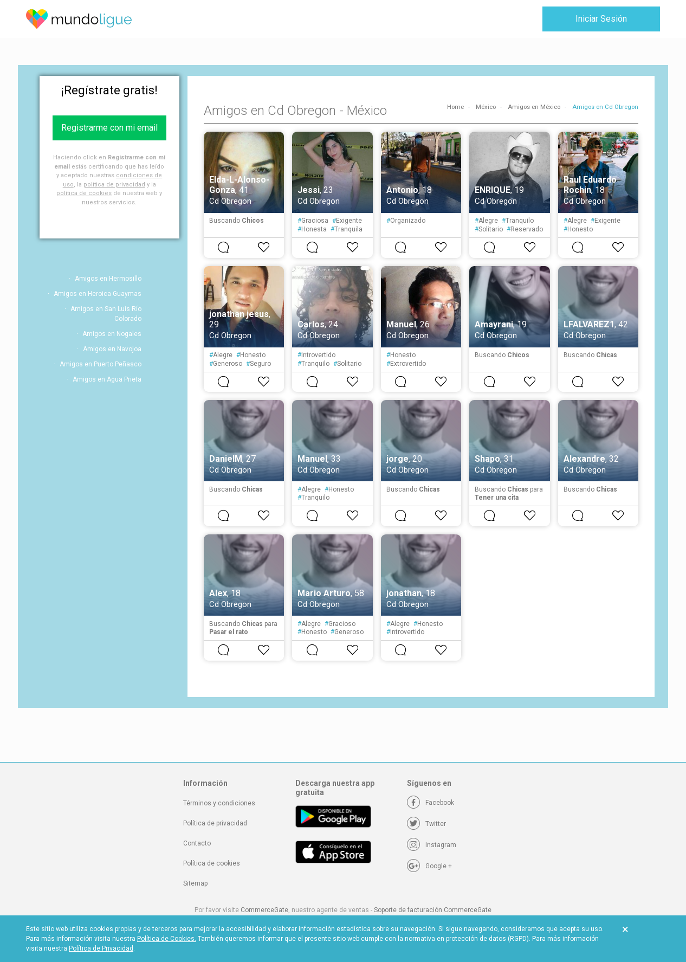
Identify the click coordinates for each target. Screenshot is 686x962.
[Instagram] (431, 844)
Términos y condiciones (219, 803)
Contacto (197, 843)
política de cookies (84, 193)
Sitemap (195, 883)
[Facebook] (430, 802)
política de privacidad (114, 184)
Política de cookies (211, 863)
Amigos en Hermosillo (108, 278)
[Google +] (429, 866)
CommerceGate (264, 910)
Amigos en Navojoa (112, 349)
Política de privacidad (215, 823)
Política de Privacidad (101, 948)
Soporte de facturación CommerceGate (432, 910)
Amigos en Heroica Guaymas (97, 294)
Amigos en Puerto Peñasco (100, 364)
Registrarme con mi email (109, 127)
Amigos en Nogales (111, 334)
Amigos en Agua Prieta (107, 379)
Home (455, 107)
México (486, 107)
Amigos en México (534, 107)
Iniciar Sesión (601, 19)
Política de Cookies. (166, 938)
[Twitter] (426, 823)
